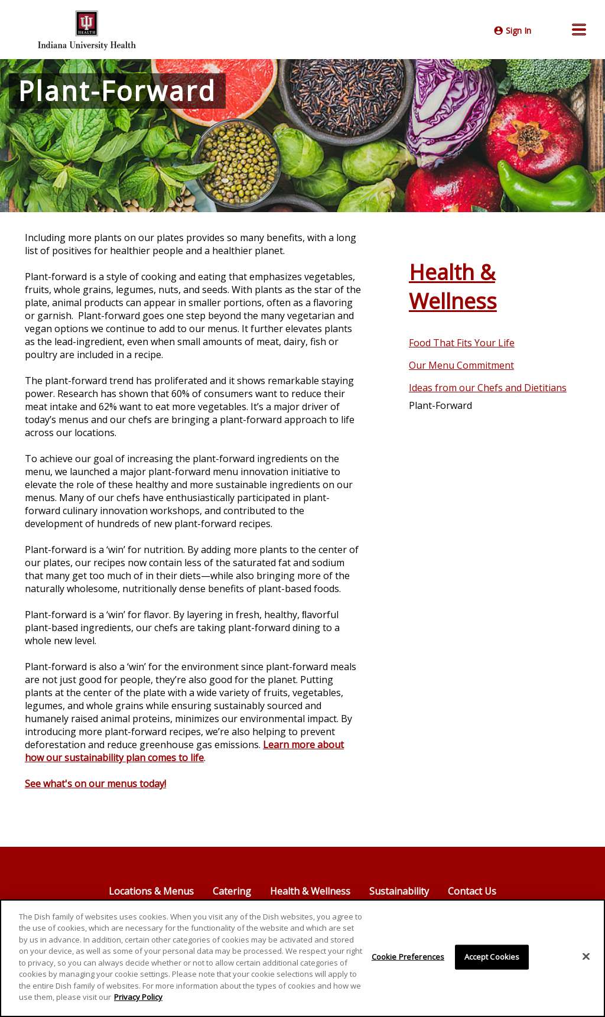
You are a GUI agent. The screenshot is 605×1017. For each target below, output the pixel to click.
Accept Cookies (492, 956)
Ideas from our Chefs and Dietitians (488, 387)
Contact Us (472, 891)
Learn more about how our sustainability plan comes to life (184, 751)
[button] (579, 29)
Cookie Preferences (408, 956)
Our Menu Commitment (461, 365)
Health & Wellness (453, 287)
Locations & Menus (151, 891)
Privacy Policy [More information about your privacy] (138, 997)
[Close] (586, 957)
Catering (232, 891)
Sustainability (399, 891)
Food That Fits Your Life (462, 342)
